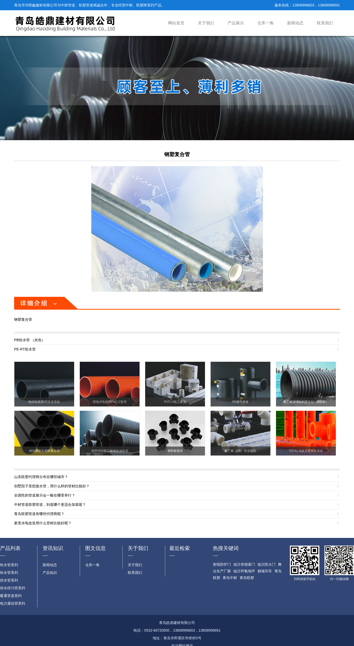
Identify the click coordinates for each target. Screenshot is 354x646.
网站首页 (176, 23)
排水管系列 (9, 580)
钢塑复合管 (177, 154)
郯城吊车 (265, 571)
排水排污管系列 (12, 588)
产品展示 (236, 23)
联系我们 (325, 23)
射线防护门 (222, 564)
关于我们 (206, 23)
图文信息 (95, 548)
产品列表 (10, 548)
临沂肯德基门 (244, 564)
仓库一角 (265, 23)
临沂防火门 (267, 564)
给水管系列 (9, 565)
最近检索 (179, 548)
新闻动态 (295, 23)
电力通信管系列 (12, 603)
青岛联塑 (247, 578)
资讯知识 (53, 548)
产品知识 (50, 573)
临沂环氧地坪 (244, 571)
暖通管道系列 (11, 596)
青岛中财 (230, 578)
